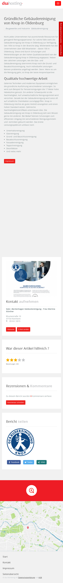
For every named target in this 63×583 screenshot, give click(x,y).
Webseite (10, 329)
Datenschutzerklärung (60, 33)
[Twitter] (28, 462)
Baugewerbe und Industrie (18, 28)
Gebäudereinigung (39, 28)
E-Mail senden (23, 329)
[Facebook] (14, 462)
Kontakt (7, 562)
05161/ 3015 (14, 321)
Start (5, 556)
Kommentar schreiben (15, 402)
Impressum (60, 50)
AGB (40, 577)
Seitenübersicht (11, 574)
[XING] (42, 462)
